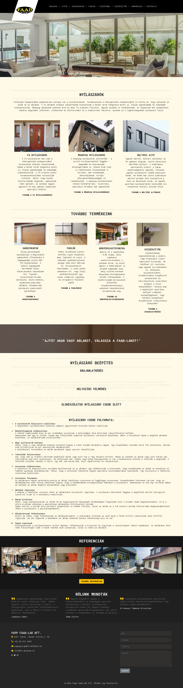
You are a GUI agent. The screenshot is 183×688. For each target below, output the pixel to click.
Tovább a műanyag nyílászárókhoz (92, 192)
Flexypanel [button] (105, 6)
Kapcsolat (152, 6)
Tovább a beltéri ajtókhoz (145, 192)
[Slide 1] (86, 73)
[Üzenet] (146, 659)
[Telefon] (146, 646)
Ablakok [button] (53, 6)
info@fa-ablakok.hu (24, 650)
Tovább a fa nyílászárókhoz (37, 195)
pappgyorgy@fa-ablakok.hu (28, 646)
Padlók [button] (93, 6)
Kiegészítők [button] (121, 6)
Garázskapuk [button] (78, 6)
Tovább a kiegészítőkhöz (153, 310)
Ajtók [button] (64, 6)
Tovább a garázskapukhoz (30, 298)
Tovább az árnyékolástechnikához (112, 298)
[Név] (146, 633)
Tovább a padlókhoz (71, 288)
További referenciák (91, 581)
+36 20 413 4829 (23, 641)
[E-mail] (146, 640)
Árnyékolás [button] (137, 6)
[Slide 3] (97, 73)
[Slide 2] (91, 73)
